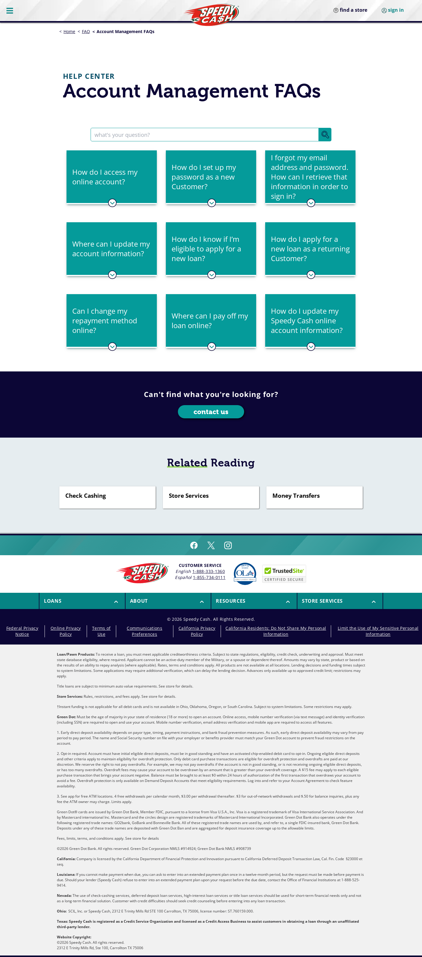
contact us (211, 412)
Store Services (189, 496)
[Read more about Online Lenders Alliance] (245, 574)
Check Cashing (85, 496)
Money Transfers (296, 496)
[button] (112, 176)
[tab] (112, 177)
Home (69, 31)
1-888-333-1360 (208, 571)
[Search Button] (325, 134)
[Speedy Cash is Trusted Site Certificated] (284, 574)
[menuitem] (82, 601)
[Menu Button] (10, 10)
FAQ (86, 31)
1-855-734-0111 (209, 577)
